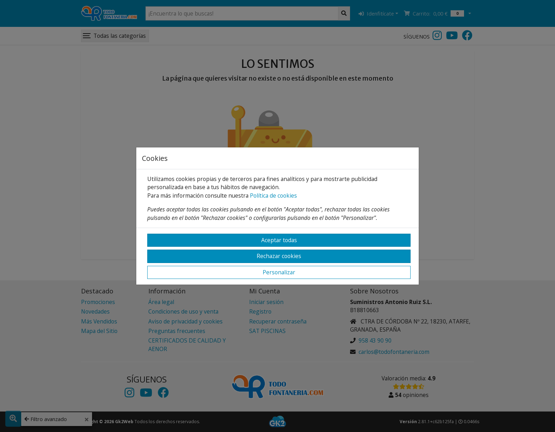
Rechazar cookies (279, 256)
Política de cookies (273, 195)
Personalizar (279, 272)
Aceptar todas (279, 240)
